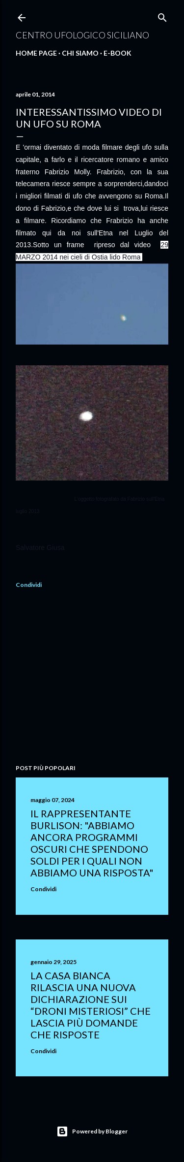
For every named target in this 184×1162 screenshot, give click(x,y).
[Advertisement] (92, 678)
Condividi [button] (29, 584)
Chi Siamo (80, 53)
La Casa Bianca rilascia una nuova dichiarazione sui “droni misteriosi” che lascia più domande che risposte (90, 1004)
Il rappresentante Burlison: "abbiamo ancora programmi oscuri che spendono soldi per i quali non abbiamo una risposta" (92, 842)
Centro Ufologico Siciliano (82, 35)
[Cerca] (162, 15)
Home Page (36, 53)
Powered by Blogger (92, 1131)
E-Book (117, 53)
